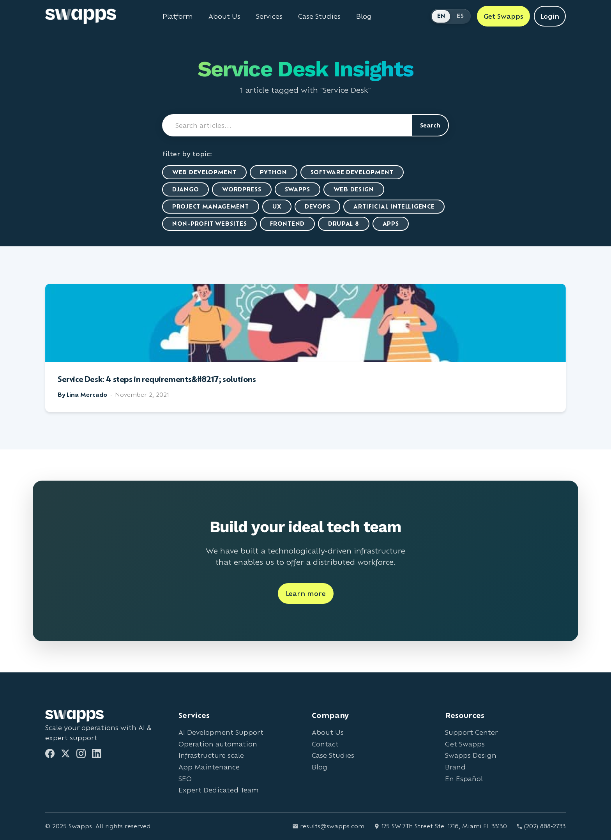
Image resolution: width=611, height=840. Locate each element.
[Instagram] (81, 753)
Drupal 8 (343, 223)
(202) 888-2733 (541, 826)
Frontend (287, 223)
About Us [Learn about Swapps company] (224, 16)
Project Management (210, 206)
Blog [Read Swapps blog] (364, 16)
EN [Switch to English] (441, 15)
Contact (325, 744)
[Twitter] (65, 753)
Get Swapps (465, 744)
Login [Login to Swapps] (549, 16)
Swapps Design (470, 755)
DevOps (317, 206)
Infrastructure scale (211, 755)
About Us (328, 732)
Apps (391, 223)
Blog (319, 767)
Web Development (204, 172)
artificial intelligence (393, 206)
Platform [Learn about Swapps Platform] (177, 16)
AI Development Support (220, 732)
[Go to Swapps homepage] (80, 16)
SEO (185, 779)
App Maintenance (209, 767)
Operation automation (217, 744)
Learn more (306, 593)
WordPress (241, 189)
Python (273, 172)
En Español (464, 779)
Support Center (471, 732)
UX (276, 206)
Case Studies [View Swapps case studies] (319, 16)
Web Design (354, 189)
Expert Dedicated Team (218, 790)
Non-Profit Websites (209, 223)
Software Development (352, 172)
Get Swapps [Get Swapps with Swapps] (503, 16)
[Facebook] (50, 753)
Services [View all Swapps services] (269, 16)
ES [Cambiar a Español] (460, 15)
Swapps (297, 189)
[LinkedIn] (96, 753)
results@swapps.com (328, 826)
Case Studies (333, 755)
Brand (455, 767)
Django (185, 189)
